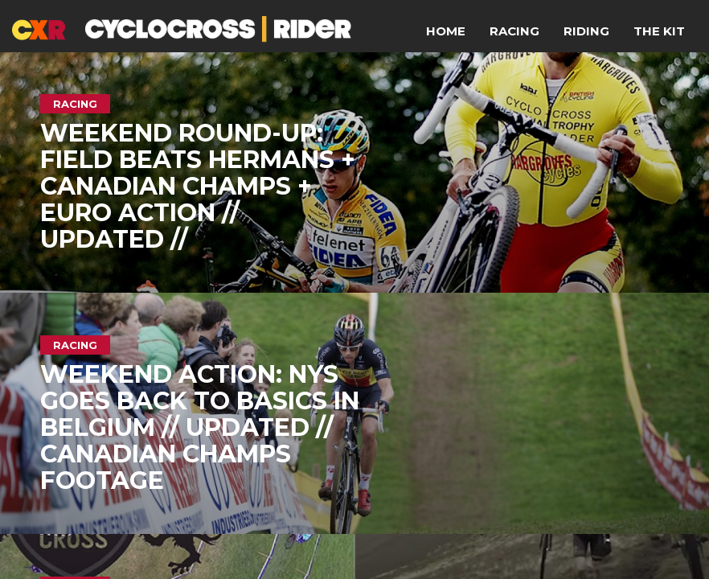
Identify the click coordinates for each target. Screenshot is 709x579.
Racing (514, 31)
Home (445, 31)
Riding (586, 31)
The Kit (659, 31)
